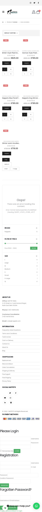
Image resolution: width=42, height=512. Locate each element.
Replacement (6, 360)
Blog (3, 351)
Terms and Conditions (9, 333)
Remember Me (6, 451)
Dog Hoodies (26, 96)
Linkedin (5, 402)
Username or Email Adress (9, 500)
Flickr (11, 402)
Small (7, 275)
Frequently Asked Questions (11, 330)
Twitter (10, 393)
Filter (34, 248)
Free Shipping (6, 378)
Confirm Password (6, 478)
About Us (5, 347)
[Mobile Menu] (4, 12)
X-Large (7, 278)
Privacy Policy (6, 381)
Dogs (32, 96)
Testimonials (6, 337)
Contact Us (6, 344)
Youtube (5, 398)
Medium (7, 269)
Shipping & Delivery (8, 371)
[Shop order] (11, 33)
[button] (36, 506)
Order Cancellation (8, 367)
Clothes (4, 51)
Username (35, 439)
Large (7, 263)
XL (5, 281)
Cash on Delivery (7, 340)
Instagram (10, 398)
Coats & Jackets (11, 51)
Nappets (36, 96)
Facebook (15, 393)
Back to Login (17, 511)
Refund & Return (7, 364)
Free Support (6, 374)
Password (34, 443)
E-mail (33, 467)
